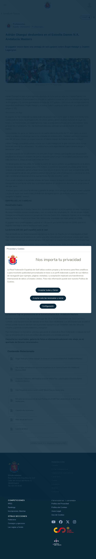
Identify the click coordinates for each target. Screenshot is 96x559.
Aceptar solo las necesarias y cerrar (48, 298)
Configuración (48, 306)
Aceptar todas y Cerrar (48, 290)
